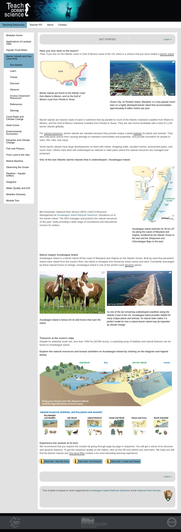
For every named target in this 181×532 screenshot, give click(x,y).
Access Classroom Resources (20, 97)
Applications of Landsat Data (18, 42)
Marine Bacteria (14, 161)
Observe (14, 89)
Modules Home (14, 35)
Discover (14, 83)
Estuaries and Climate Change (18, 141)
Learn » (168, 39)
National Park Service (148, 490)
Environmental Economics (14, 132)
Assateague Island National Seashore (77, 215)
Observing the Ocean (17, 167)
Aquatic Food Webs (16, 50)
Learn (13, 71)
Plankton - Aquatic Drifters (16, 174)
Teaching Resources (13, 24)
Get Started (16, 64)
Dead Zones (12, 125)
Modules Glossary (15, 194)
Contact (62, 24)
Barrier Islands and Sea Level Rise (18, 57)
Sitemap (14, 110)
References (16, 104)
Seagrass (11, 181)
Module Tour (12, 200)
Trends (13, 77)
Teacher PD (35, 24)
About (50, 24)
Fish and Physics (15, 148)
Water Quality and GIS (18, 188)
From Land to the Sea (18, 154)
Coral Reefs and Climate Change (15, 118)
